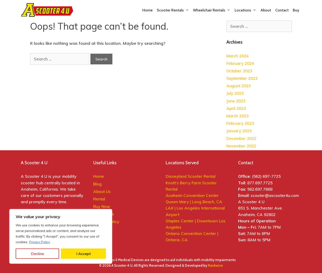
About (266, 10)
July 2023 (235, 93)
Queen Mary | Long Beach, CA (194, 201)
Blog (97, 184)
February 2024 (240, 63)
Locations (246, 10)
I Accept (83, 253)
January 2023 (239, 130)
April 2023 (236, 108)
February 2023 (240, 123)
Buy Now (101, 206)
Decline (37, 253)
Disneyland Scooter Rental (190, 176)
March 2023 (237, 115)
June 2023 (235, 100)
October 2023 (239, 70)
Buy (296, 10)
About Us (102, 191)
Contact (282, 10)
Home (147, 10)
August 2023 (238, 85)
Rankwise (215, 265)
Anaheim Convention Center (192, 195)
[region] (60, 236)
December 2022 (241, 138)
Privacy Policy (39, 242)
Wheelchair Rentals (213, 10)
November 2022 (241, 146)
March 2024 (237, 55)
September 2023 (242, 78)
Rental (99, 198)
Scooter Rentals (174, 10)
